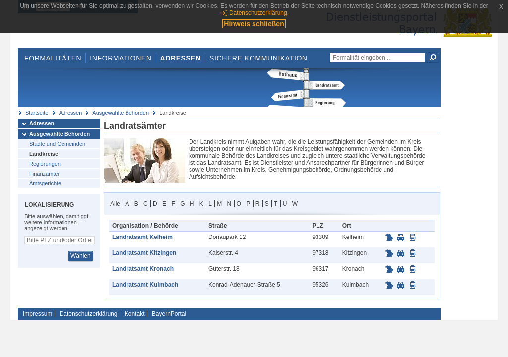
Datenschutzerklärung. (259, 12)
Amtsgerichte (45, 183)
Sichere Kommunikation (258, 58)
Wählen (80, 255)
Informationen (120, 58)
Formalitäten (52, 58)
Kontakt (135, 313)
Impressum (37, 313)
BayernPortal (169, 313)
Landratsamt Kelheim (142, 237)
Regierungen (45, 164)
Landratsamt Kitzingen (144, 252)
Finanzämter (44, 174)
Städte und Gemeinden (57, 144)
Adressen (180, 58)
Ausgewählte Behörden (120, 113)
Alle (115, 203)
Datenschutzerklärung (89, 313)
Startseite (36, 113)
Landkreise (43, 154)
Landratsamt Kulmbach (145, 284)
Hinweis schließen (254, 24)
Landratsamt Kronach (143, 268)
